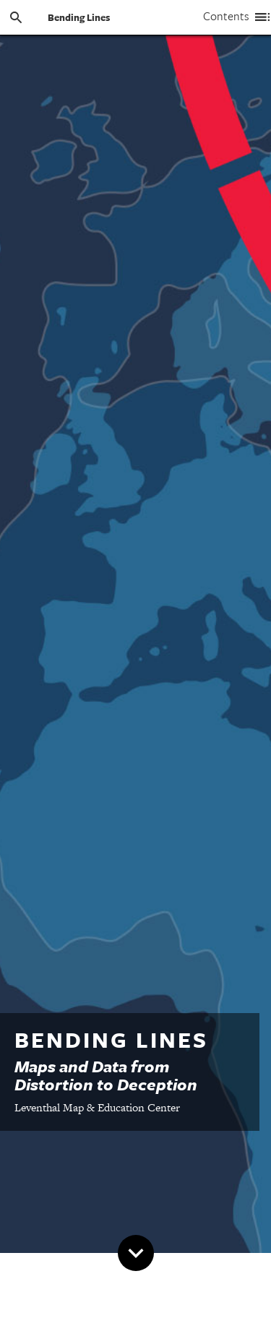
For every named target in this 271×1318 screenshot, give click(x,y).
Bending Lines (79, 17)
